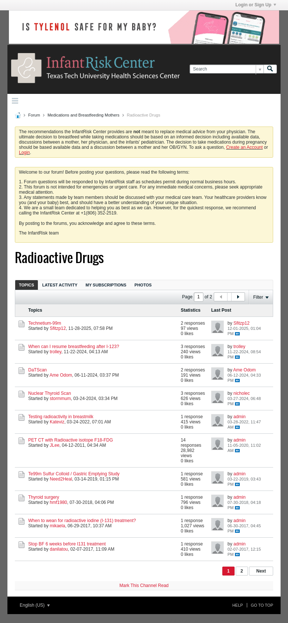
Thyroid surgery (43, 497)
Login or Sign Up (255, 4)
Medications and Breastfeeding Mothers (84, 115)
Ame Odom (60, 375)
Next (261, 571)
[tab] (26, 285)
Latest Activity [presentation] (60, 285)
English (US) (35, 605)
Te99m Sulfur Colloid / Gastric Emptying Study (74, 473)
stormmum (60, 398)
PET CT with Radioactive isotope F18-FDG (70, 440)
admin (239, 416)
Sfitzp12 (58, 328)
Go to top (262, 605)
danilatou (59, 549)
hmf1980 (58, 502)
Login (24, 152)
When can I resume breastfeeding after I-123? (73, 346)
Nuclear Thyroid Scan (49, 393)
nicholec (241, 393)
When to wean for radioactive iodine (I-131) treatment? (82, 520)
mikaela (57, 525)
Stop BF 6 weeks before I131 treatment (67, 544)
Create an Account (244, 147)
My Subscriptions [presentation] (106, 285)
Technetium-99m (44, 323)
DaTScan (37, 370)
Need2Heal (61, 479)
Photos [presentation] (142, 285)
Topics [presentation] (26, 285)
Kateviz (57, 421)
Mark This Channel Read (144, 585)
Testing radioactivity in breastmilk (60, 416)
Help (237, 605)
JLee (54, 445)
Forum (34, 115)
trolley (55, 351)
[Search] (227, 69)
